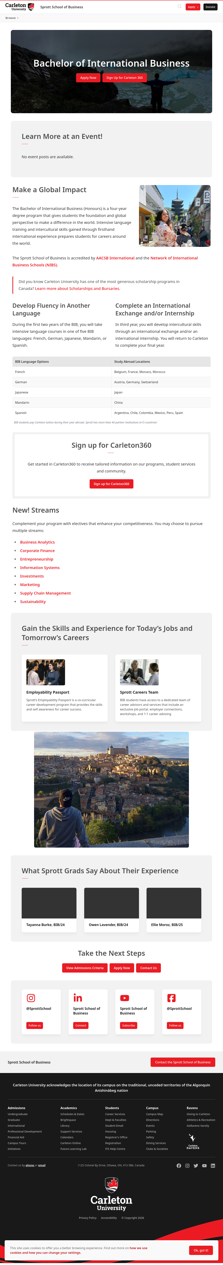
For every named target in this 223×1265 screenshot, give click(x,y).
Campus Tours (17, 1145)
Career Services (115, 1116)
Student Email (114, 1127)
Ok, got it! (201, 1250)
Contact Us (148, 970)
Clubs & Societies (157, 1151)
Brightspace (68, 1122)
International (16, 1127)
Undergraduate (18, 1116)
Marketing (30, 586)
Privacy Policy (87, 1220)
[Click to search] (179, 6)
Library (64, 1127)
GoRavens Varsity (198, 1127)
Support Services (71, 1133)
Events (150, 1127)
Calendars (66, 1139)
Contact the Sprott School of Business (183, 1064)
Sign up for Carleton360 (111, 486)
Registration (113, 1145)
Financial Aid (16, 1139)
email (41, 1167)
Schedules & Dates (72, 1116)
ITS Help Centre (115, 1151)
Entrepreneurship (36, 561)
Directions (152, 1122)
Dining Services (156, 1145)
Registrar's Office (116, 1139)
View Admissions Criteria (85, 970)
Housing (110, 1133)
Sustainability (33, 603)
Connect (80, 1027)
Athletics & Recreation (201, 1122)
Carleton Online (70, 1145)
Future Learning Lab (73, 1151)
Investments (32, 578)
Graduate (14, 1122)
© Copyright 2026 (132, 1220)
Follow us (35, 1027)
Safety (150, 1139)
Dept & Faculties (115, 1122)
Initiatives (14, 1151)
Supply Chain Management (45, 595)
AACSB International (115, 260)
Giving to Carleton (198, 1116)
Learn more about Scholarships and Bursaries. (77, 290)
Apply (191, 7)
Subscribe (128, 1027)
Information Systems (40, 569)
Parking (151, 1133)
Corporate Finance (37, 552)
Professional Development (25, 1133)
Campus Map (154, 1116)
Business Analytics (37, 544)
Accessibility (109, 1220)
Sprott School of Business (62, 7)
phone (30, 1167)
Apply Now (88, 79)
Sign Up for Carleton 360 (124, 79)
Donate (209, 7)
